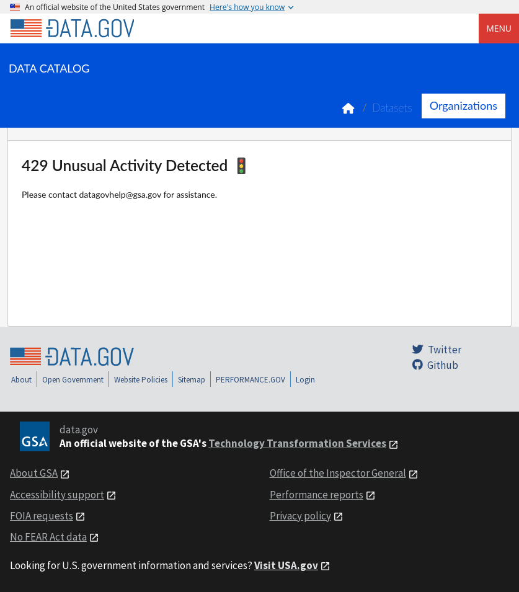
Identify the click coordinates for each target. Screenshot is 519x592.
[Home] (72, 28)
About (21, 379)
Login (305, 379)
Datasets (392, 107)
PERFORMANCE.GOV (250, 379)
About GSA (34, 473)
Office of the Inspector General (338, 473)
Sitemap (191, 379)
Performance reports (316, 494)
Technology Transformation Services (297, 443)
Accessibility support (57, 494)
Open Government (73, 379)
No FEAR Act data (48, 537)
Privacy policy (300, 516)
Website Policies (140, 379)
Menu (499, 28)
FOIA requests (41, 516)
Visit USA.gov (286, 565)
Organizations (463, 105)
